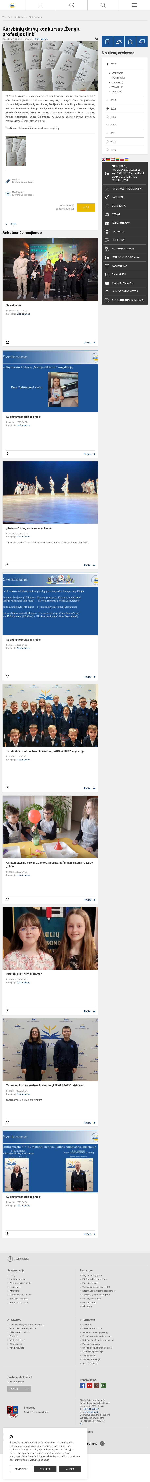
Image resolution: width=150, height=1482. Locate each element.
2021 (113, 133)
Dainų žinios (115, 274)
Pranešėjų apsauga (91, 1344)
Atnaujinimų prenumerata (124, 300)
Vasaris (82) (117, 87)
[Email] (103, 1385)
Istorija (13, 1275)
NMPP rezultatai (17, 1348)
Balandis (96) (118, 78)
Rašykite (14, 1389)
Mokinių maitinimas (119, 249)
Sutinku (70, 1469)
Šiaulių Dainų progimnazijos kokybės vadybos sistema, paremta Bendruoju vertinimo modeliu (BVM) (124, 173)
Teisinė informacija (91, 1359)
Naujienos (19, 17)
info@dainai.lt (91, 1412)
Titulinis (6, 17)
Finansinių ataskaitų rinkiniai (23, 1328)
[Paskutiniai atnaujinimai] (71, 5)
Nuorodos (87, 1324)
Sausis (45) (116, 92)
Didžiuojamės (35, 17)
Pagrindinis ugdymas (92, 1275)
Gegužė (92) (117, 73)
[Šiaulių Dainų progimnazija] (12, 4)
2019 (113, 150)
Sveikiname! (13, 305)
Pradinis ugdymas (90, 1283)
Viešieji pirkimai (17, 1340)
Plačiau (87, 342)
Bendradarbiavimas (19, 1302)
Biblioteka (114, 240)
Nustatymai (21, 1469)
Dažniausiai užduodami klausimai (98, 1340)
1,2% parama (116, 266)
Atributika (14, 1291)
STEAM (112, 215)
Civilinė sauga (88, 1355)
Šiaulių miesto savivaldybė (36, 1412)
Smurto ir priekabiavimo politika (97, 1348)
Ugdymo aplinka (17, 1279)
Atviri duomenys (90, 1363)
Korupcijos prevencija (92, 1351)
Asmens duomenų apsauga (95, 1332)
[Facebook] (82, 1385)
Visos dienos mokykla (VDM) (96, 1287)
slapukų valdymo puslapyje (35, 1460)
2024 (113, 108)
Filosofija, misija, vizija (20, 1283)
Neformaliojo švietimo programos (98, 1291)
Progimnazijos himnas (20, 1294)
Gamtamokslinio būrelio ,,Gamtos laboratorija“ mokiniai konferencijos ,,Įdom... (49, 864)
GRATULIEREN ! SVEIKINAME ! (24, 974)
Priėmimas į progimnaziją (123, 189)
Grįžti (13, 224)
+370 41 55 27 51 (91, 1409)
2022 (113, 125)
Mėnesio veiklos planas (122, 257)
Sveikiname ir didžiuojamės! (23, 416)
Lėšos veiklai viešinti (19, 1332)
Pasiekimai (114, 197)
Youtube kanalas (119, 283)
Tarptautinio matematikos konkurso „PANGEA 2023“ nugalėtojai (45, 751)
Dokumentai (115, 206)
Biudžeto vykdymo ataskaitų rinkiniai (27, 1324)
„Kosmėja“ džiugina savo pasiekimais (29, 528)
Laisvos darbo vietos (121, 292)
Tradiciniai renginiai (19, 1298)
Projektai (114, 232)
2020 (113, 141)
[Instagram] (96, 1385)
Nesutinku (45, 1469)
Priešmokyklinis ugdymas (94, 1279)
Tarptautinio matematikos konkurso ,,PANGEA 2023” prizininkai (45, 1085)
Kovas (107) (117, 82)
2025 (113, 100)
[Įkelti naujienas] (40, 5)
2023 (113, 117)
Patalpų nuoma (117, 223)
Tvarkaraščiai (18, 1259)
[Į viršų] (102, 1443)
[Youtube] (89, 1385)
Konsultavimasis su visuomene (97, 1336)
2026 (113, 64)
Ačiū (86, 207)
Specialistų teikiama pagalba (96, 1294)
